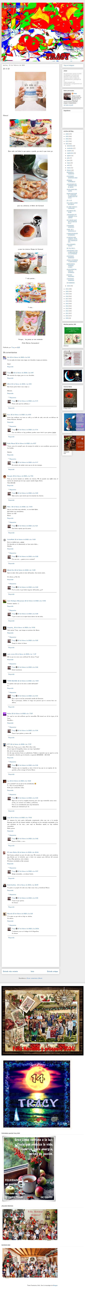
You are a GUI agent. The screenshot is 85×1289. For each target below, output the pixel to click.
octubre (69, 150)
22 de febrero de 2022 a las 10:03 (21, 507)
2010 (67, 315)
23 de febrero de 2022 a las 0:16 (28, 429)
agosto (69, 155)
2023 (67, 141)
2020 (67, 291)
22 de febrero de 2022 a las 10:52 (24, 627)
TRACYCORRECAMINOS (14, 7)
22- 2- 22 (69, 200)
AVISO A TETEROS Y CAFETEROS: (72, 260)
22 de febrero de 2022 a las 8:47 (23, 372)
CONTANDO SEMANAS (70, 226)
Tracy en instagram (69, 65)
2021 (67, 289)
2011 (67, 313)
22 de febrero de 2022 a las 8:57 (26, 443)
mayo (68, 163)
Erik (8, 357)
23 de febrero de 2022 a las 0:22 (28, 556)
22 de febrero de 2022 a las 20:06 (27, 852)
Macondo (9, 913)
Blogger (55, 1285)
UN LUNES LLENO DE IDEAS (72, 203)
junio (68, 160)
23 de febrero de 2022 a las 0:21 (28, 526)
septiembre (70, 153)
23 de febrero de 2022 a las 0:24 (28, 587)
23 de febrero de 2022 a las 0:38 (28, 765)
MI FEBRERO (70, 283)
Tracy (9, 372)
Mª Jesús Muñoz (12, 852)
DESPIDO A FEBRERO (70, 173)
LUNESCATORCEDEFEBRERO (72, 234)
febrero (69, 170)
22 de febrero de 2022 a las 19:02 (21, 817)
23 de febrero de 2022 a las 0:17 (28, 462)
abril (68, 165)
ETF (8, 744)
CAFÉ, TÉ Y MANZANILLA (71, 230)
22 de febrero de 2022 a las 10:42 (35, 601)
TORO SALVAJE (12, 681)
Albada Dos (10, 570)
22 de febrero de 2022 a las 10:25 (25, 570)
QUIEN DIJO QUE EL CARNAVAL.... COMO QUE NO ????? (72, 196)
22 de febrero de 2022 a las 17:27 (22, 713)
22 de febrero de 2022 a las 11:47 (25, 654)
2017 (67, 298)
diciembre (70, 146)
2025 (67, 136)
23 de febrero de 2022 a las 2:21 (23, 913)
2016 (67, 301)
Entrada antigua (52, 971)
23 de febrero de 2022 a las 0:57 (28, 871)
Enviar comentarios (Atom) (34, 978)
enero (69, 286)
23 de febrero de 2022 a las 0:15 (28, 401)
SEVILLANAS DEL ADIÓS (72, 190)
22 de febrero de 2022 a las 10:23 (25, 539)
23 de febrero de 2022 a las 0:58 (28, 898)
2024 (67, 139)
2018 (67, 296)
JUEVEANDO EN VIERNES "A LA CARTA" (72, 216)
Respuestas (13, 397)
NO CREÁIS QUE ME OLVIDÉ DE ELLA (72, 221)
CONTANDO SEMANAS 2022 (72, 177)
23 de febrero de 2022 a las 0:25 (28, 640)
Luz (8, 781)
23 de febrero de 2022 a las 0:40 (28, 798)
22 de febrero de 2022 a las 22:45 (27, 885)
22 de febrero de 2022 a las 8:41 (20, 357)
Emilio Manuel (11, 443)
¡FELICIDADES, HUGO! (71, 245)
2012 (67, 311)
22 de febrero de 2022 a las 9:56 (23, 476)
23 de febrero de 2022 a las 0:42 (28, 838)
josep (8, 817)
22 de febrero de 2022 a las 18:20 (20, 781)
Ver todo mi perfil (68, 105)
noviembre (70, 148)
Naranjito (9, 476)
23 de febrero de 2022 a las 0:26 (28, 667)
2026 (67, 134)
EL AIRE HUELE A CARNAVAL (72, 207)
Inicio (32, 971)
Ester (8, 414)
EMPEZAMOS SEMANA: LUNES (71, 265)
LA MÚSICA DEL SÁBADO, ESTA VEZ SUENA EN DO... (72, 240)
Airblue (9, 713)
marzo (69, 167)
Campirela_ (10, 627)
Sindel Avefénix (12, 885)
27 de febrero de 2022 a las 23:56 (28, 928)
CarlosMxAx (10, 539)
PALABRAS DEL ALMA (71, 211)
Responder (10, 366)
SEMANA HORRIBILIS (71, 181)
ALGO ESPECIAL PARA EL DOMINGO (72, 271)
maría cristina (11, 654)
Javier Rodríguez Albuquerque (15, 601)
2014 (67, 306)
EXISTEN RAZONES (70, 275)
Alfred (9, 384)
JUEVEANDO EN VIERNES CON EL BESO (72, 185)
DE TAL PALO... (71, 248)
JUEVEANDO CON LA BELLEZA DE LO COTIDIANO (72, 252)
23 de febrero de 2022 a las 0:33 (28, 696)
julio (68, 158)
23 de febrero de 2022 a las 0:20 (28, 493)
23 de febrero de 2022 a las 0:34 (28, 730)
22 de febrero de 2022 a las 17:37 (20, 744)
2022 (67, 143)
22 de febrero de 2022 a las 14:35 (28, 681)
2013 (67, 308)
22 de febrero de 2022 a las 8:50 (21, 384)
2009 (67, 318)
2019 (67, 293)
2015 (67, 303)
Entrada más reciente (10, 971)
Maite (9, 507)
